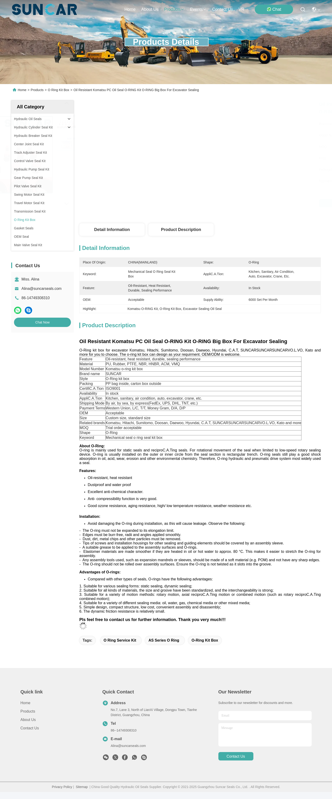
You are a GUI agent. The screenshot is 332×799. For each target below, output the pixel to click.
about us (149, 9)
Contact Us (30, 728)
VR (241, 9)
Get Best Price (245, 203)
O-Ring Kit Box (205, 640)
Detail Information (112, 229)
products (174, 9)
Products (37, 90)
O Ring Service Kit (120, 640)
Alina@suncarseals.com (41, 289)
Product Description (181, 229)
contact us (222, 9)
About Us (28, 720)
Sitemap (82, 787)
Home (130, 9)
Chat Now (42, 322)
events (198, 9)
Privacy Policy (62, 787)
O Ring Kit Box (58, 90)
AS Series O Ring (163, 640)
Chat (274, 9)
